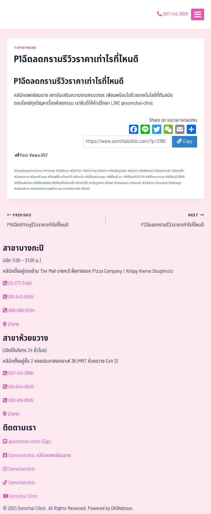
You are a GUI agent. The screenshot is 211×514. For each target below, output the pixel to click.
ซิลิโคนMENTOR (134, 176)
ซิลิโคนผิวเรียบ (23, 182)
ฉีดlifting (90, 170)
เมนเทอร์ (162, 182)
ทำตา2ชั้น (82, 182)
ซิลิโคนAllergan (95, 176)
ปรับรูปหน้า (96, 182)
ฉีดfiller (76, 170)
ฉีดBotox (62, 170)
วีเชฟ (109, 182)
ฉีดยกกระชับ (162, 170)
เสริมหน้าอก (22, 188)
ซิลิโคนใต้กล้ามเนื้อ (63, 182)
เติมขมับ (135, 182)
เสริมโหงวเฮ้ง (71, 188)
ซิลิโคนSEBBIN (175, 176)
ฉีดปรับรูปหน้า (118, 170)
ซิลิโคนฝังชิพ (42, 182)
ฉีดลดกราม (21, 176)
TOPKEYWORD (25, 47)
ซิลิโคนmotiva (155, 176)
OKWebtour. (122, 508)
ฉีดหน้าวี (66, 176)
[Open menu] (197, 14)
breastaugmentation (28, 170)
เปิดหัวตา (148, 182)
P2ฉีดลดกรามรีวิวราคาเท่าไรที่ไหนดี (157, 220)
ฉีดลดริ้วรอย (38, 176)
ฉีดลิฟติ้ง (54, 176)
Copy (184, 141)
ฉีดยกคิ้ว (178, 170)
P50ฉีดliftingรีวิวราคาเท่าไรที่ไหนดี (54, 220)
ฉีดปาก (133, 170)
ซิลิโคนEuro (115, 176)
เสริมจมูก (175, 182)
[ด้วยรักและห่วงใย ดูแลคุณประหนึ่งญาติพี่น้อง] (21, 14)
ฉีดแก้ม (78, 176)
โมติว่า (85, 188)
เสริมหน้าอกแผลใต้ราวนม (46, 188)
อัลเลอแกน (121, 182)
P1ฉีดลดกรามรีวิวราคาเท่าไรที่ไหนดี (69, 81)
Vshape (49, 170)
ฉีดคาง (102, 170)
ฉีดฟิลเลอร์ (146, 170)
